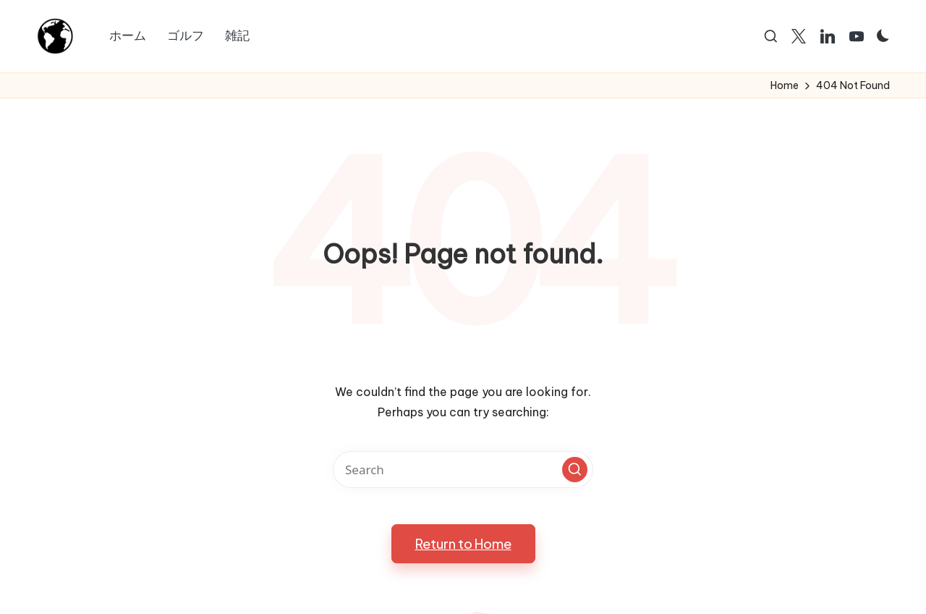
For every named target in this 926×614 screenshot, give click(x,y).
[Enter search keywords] (463, 469)
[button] (574, 469)
